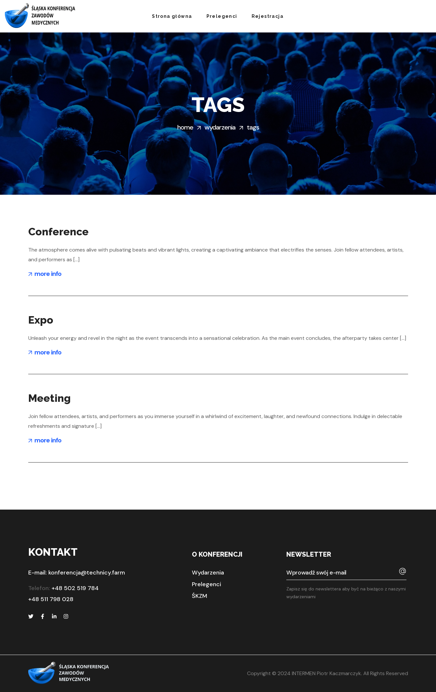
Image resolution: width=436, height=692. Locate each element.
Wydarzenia (220, 127)
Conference (58, 232)
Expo (40, 320)
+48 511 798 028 (50, 599)
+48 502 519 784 (75, 588)
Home (185, 127)
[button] (208, 572)
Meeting (49, 398)
